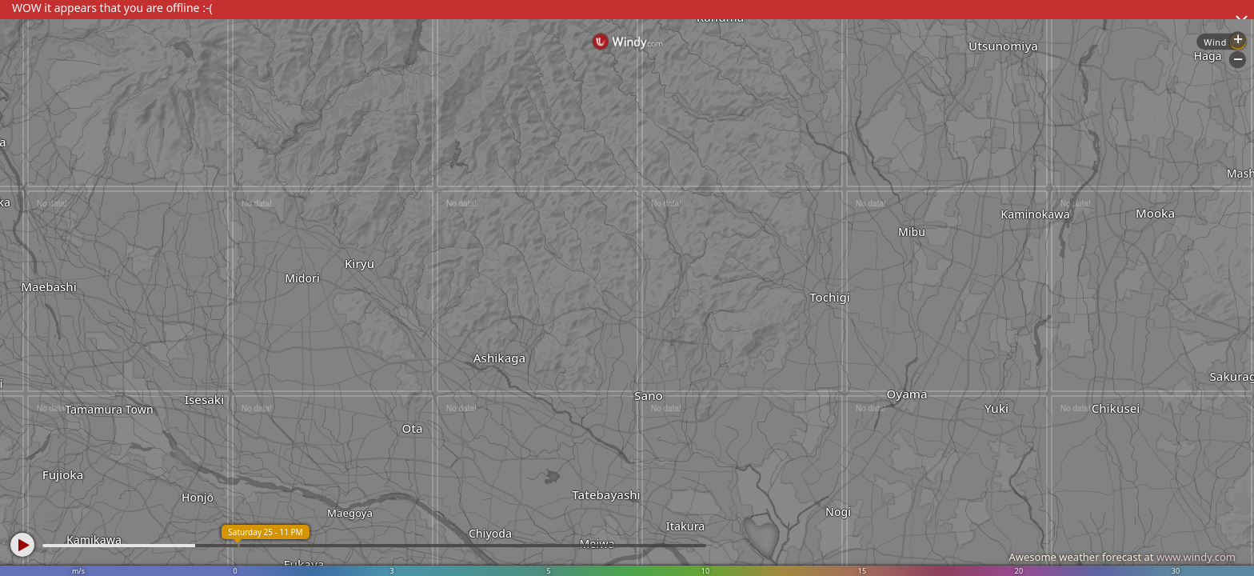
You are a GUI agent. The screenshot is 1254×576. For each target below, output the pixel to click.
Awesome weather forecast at (1122, 557)
